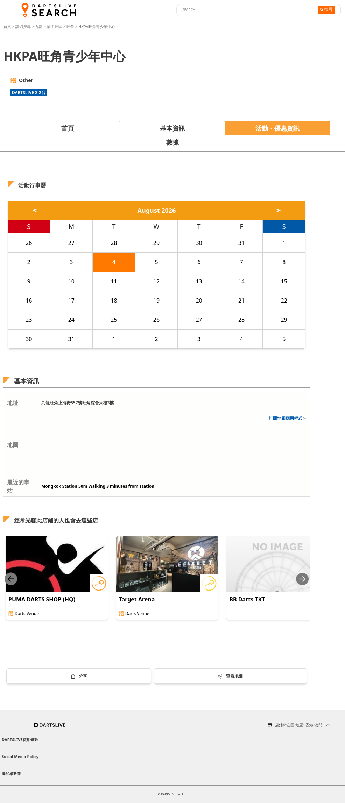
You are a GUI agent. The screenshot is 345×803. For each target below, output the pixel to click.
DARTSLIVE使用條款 (20, 739)
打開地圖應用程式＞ (288, 418)
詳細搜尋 (23, 26)
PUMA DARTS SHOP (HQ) (41, 599)
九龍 (39, 26)
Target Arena (137, 599)
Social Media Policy (20, 756)
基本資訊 (172, 128)
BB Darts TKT (247, 599)
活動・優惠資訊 (277, 128)
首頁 (7, 26)
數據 (172, 142)
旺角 (70, 26)
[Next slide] (302, 579)
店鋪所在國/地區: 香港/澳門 (298, 725)
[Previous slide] (10, 579)
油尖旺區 (54, 26)
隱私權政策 (11, 773)
